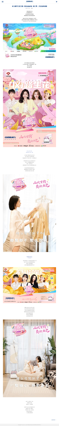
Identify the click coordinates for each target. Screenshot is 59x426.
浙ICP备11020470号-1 (37, 424)
